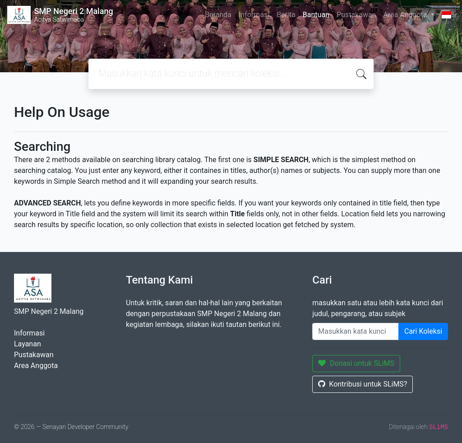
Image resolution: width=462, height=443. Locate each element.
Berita (286, 14)
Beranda (218, 14)
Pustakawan (356, 14)
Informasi (254, 14)
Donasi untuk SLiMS (356, 363)
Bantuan (316, 14)
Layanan (27, 344)
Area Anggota (406, 14)
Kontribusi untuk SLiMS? (362, 384)
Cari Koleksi (423, 331)
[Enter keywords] (355, 331)
